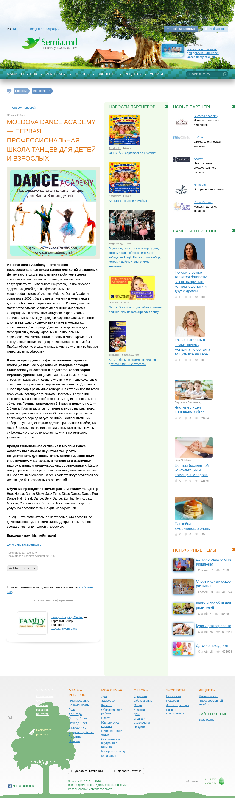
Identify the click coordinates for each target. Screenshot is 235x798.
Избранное (217, 28)
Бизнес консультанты (175, 711)
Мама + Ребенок (22, 74)
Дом (104, 696)
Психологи (173, 696)
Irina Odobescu (184, 460)
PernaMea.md (203, 202)
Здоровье (108, 700)
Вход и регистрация (44, 29)
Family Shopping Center (67, 617)
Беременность (79, 705)
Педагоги (172, 700)
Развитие (75, 736)
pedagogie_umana (119, 354)
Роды (72, 709)
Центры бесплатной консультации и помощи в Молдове (192, 470)
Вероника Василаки (187, 402)
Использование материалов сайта (90, 789)
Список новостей (24, 107)
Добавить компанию (88, 771)
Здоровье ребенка (81, 732)
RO (15, 29)
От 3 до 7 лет (78, 723)
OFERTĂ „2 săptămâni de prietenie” (132, 153)
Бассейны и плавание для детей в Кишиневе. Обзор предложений (203, 52)
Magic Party (115, 243)
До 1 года (75, 714)
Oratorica (114, 302)
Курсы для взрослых (213, 626)
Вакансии (42, 709)
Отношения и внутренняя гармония (110, 743)
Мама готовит (208, 696)
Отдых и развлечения (142, 720)
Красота (106, 705)
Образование (143, 700)
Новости (42, 705)
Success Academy (206, 116)
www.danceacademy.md (24, 544)
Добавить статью (183, 28)
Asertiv (198, 159)
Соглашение (44, 696)
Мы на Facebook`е (24, 785)
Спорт (105, 718)
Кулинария (108, 755)
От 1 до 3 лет (78, 718)
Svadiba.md (207, 719)
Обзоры (82, 74)
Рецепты (133, 74)
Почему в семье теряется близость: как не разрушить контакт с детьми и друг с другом (191, 282)
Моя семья (55, 74)
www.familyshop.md (64, 628)
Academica (115, 148)
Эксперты (107, 74)
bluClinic (199, 137)
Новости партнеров (132, 107)
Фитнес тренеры (177, 705)
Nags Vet (200, 184)
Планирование (79, 700)
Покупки (74, 741)
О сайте (41, 700)
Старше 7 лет (78, 727)
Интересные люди (113, 751)
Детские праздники (212, 646)
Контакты (42, 714)
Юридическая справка (110, 724)
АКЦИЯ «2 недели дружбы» (128, 200)
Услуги (156, 74)
